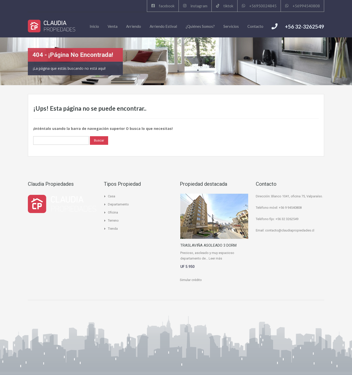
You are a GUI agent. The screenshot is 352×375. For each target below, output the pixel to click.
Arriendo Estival (163, 26)
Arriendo (133, 26)
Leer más (215, 258)
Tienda (113, 228)
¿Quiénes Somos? (200, 26)
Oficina (113, 212)
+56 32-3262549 (304, 26)
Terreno (113, 220)
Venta (113, 26)
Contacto (255, 26)
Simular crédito (191, 280)
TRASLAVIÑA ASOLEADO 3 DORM (208, 245)
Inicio (94, 26)
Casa (111, 196)
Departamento (118, 204)
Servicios (231, 26)
